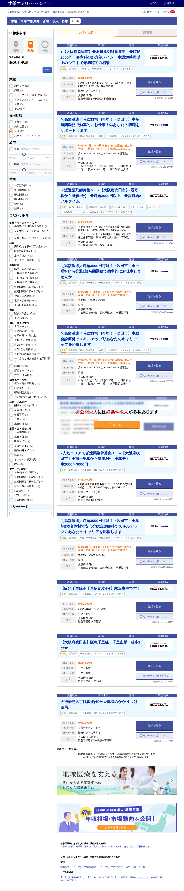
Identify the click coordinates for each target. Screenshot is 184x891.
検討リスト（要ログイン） (157, 92)
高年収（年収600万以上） (30, 246)
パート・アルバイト (27, 135)
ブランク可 (22, 495)
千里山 (88, 846)
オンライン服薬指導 (27, 459)
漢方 (18, 455)
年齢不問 (21, 414)
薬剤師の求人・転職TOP (19, 12)
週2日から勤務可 (25, 344)
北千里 (64, 846)
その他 (19, 108)
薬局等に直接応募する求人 (31, 226)
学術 (18, 203)
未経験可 (21, 423)
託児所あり (22, 387)
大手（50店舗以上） (27, 375)
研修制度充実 (23, 392)
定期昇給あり (23, 255)
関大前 (96, 846)
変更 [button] (47, 69)
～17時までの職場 (26, 277)
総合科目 (21, 436)
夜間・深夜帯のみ (26, 300)
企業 (18, 104)
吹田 (110, 846)
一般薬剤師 (22, 185)
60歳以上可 (22, 410)
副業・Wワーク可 (26, 405)
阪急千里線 (58, 12)
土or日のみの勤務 (25, 305)
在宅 (18, 464)
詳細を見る (154, 82)
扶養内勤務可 (23, 500)
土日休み (21, 326)
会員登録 (169, 3)
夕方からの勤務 (24, 296)
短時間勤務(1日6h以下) (28, 291)
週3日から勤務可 (25, 349)
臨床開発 (21, 199)
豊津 (104, 846)
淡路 (126, 846)
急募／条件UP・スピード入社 (32, 238)
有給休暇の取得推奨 (27, 353)
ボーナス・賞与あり (27, 260)
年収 (28, 148)
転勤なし (21, 365)
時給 (28, 164)
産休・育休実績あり (27, 383)
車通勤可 (21, 318)
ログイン (154, 3)
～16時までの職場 (26, 273)
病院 (18, 90)
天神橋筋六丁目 (144, 846)
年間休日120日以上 (26, 335)
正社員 (21, 121)
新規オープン (23, 370)
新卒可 (19, 419)
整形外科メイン (24, 450)
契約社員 (21, 126)
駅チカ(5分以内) (25, 313)
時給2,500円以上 (25, 251)
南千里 (79, 846)
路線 (30, 46)
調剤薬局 (21, 85)
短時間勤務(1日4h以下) (28, 286)
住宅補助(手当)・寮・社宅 (30, 397)
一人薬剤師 (22, 432)
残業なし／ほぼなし (27, 268)
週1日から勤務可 (25, 340)
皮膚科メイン (23, 445)
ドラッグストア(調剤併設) (30, 94)
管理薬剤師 (22, 190)
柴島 (132, 846)
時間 (45, 46)
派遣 (19, 131)
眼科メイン (22, 441)
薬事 (18, 208)
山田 (71, 846)
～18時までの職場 (26, 282)
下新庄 (118, 846)
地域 (16, 46)
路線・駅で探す (42, 12)
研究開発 (21, 194)
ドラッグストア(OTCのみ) (30, 99)
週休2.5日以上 (24, 331)
